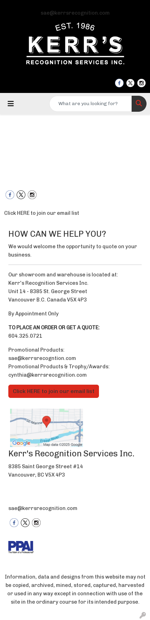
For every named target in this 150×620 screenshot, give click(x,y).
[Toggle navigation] (10, 104)
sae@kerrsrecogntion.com (42, 358)
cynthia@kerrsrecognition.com (47, 375)
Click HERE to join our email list (41, 213)
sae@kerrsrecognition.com (75, 13)
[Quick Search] (90, 104)
